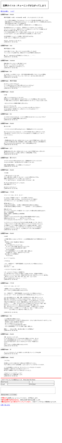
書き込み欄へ (5, 11)
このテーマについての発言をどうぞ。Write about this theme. (18, 403)
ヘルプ (12, 11)
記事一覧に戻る (5, 430)
